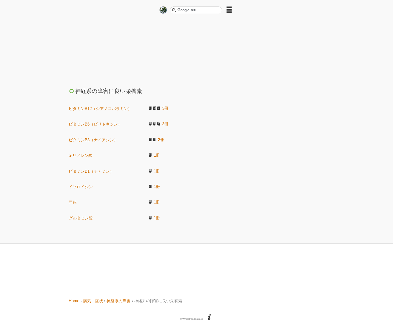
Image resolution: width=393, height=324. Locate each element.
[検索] (198, 10)
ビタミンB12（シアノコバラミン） (100, 108)
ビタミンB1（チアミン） (91, 171)
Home (74, 301)
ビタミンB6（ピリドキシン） (95, 124)
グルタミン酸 (81, 218)
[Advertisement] (196, 49)
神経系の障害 (119, 301)
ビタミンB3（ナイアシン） (93, 140)
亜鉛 (73, 202)
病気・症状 (93, 301)
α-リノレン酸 (80, 155)
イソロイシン (81, 187)
